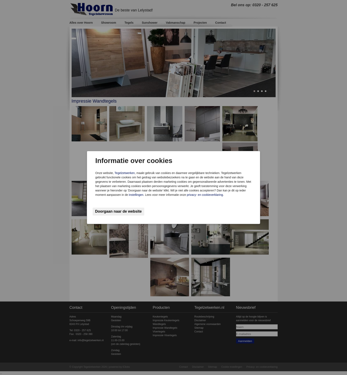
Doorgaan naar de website (118, 212)
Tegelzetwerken (124, 173)
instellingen (136, 194)
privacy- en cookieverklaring (205, 194)
